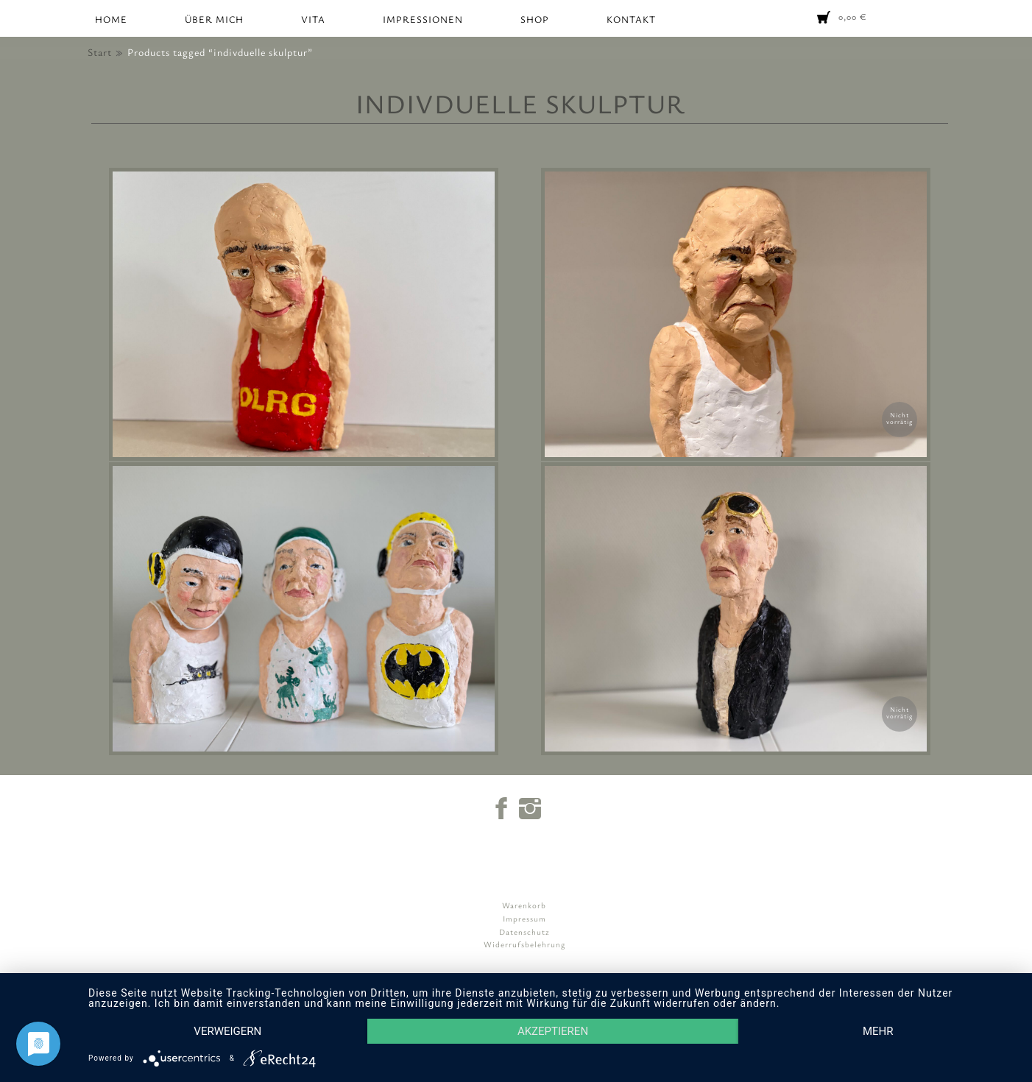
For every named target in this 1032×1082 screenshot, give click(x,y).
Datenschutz (524, 931)
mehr (878, 1031)
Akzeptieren (552, 1031)
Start (100, 52)
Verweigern (227, 1031)
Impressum (524, 918)
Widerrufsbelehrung (524, 944)
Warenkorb (524, 904)
